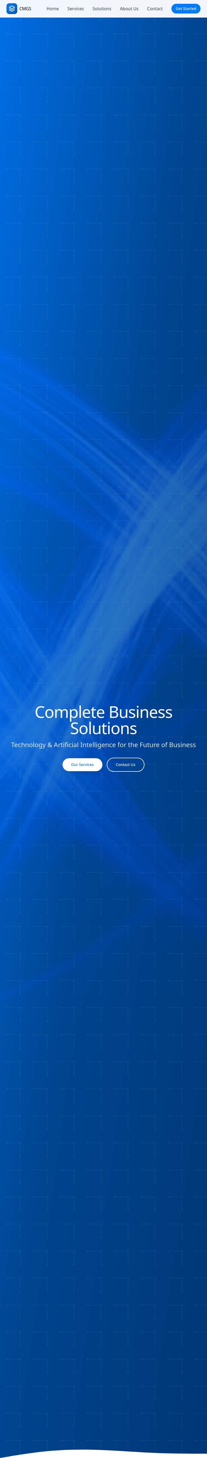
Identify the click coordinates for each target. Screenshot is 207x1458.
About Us (129, 9)
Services (75, 9)
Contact (155, 9)
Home (53, 9)
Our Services (82, 764)
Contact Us (126, 764)
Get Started (186, 8)
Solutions (101, 9)
